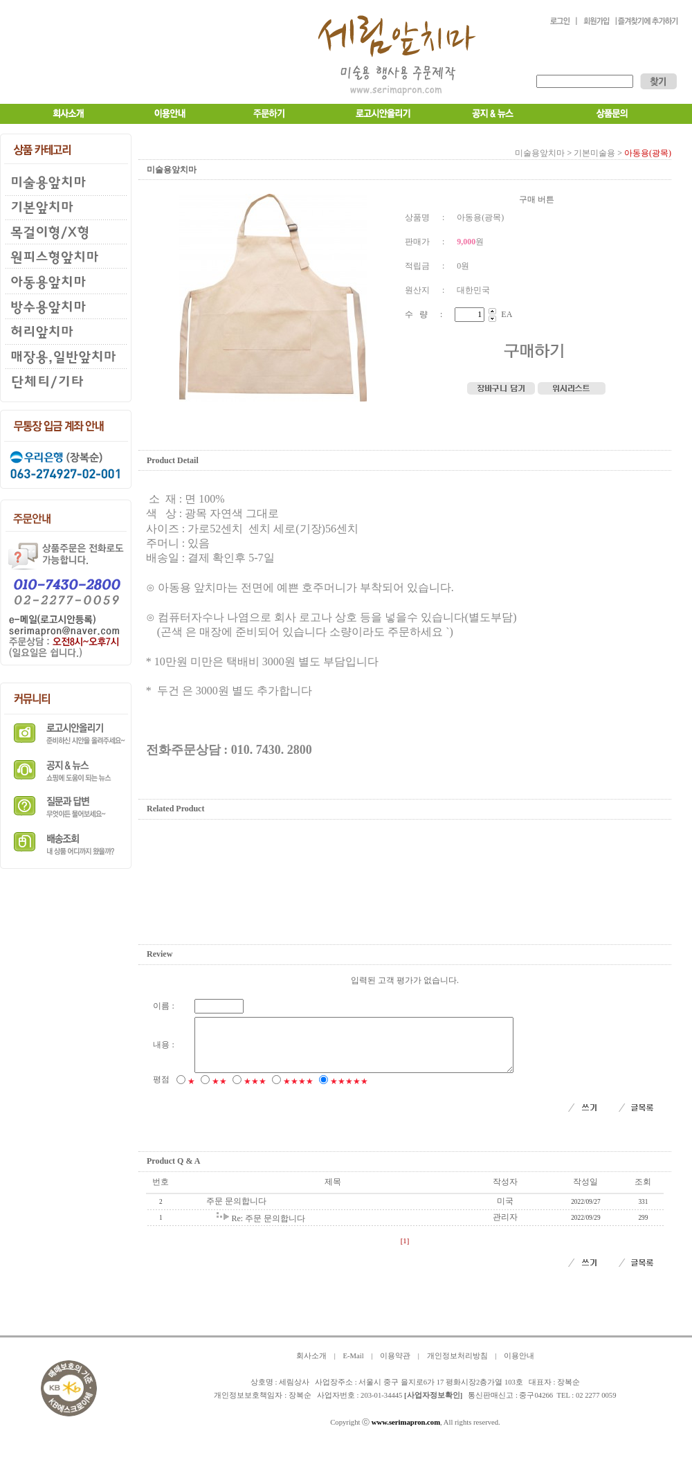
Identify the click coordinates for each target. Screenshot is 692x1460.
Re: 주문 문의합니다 (268, 1229)
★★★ (255, 1092)
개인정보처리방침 (457, 1366)
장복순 (300, 1405)
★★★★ (298, 1092)
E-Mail (353, 1366)
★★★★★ (349, 1092)
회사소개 (311, 1366)
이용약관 (395, 1366)
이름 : (163, 1006)
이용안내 (519, 1366)
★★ (219, 1092)
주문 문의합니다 (236, 1211)
